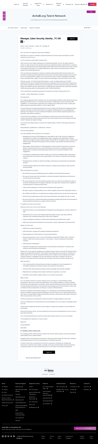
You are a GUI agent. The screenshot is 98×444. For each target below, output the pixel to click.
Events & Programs (27, 4)
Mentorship (19, 386)
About (16, 4)
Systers (32, 404)
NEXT (17, 410)
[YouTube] (8, 436)
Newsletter (87, 389)
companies (35, 28)
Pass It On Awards (61, 386)
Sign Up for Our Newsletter (85, 428)
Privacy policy (45, 374)
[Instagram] (4, 12)
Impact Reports (47, 398)
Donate (31, 386)
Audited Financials (7, 402)
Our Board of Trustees (7, 395)
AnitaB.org (19, 438)
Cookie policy (52, 374)
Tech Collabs (20, 418)
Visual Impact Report (48, 401)
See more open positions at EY (33, 357)
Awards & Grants (60, 4)
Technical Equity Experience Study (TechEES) (47, 393)
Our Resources (74, 386)
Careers (5, 405)
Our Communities (33, 402)
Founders (18, 394)
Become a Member (81, 4)
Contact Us (87, 386)
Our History (5, 389)
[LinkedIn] (4, 19)
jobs (24, 28)
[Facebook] (4, 16)
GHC (18, 420)
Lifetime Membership (21, 402)
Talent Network (20, 397)
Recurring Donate (33, 389)
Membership (19, 400)
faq (91, 12)
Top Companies (47, 403)
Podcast (73, 392)
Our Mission (5, 386)
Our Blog (73, 389)
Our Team (4, 392)
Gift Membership (34, 407)
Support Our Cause (39, 4)
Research (49, 4)
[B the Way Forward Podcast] (14, 436)
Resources (69, 4)
